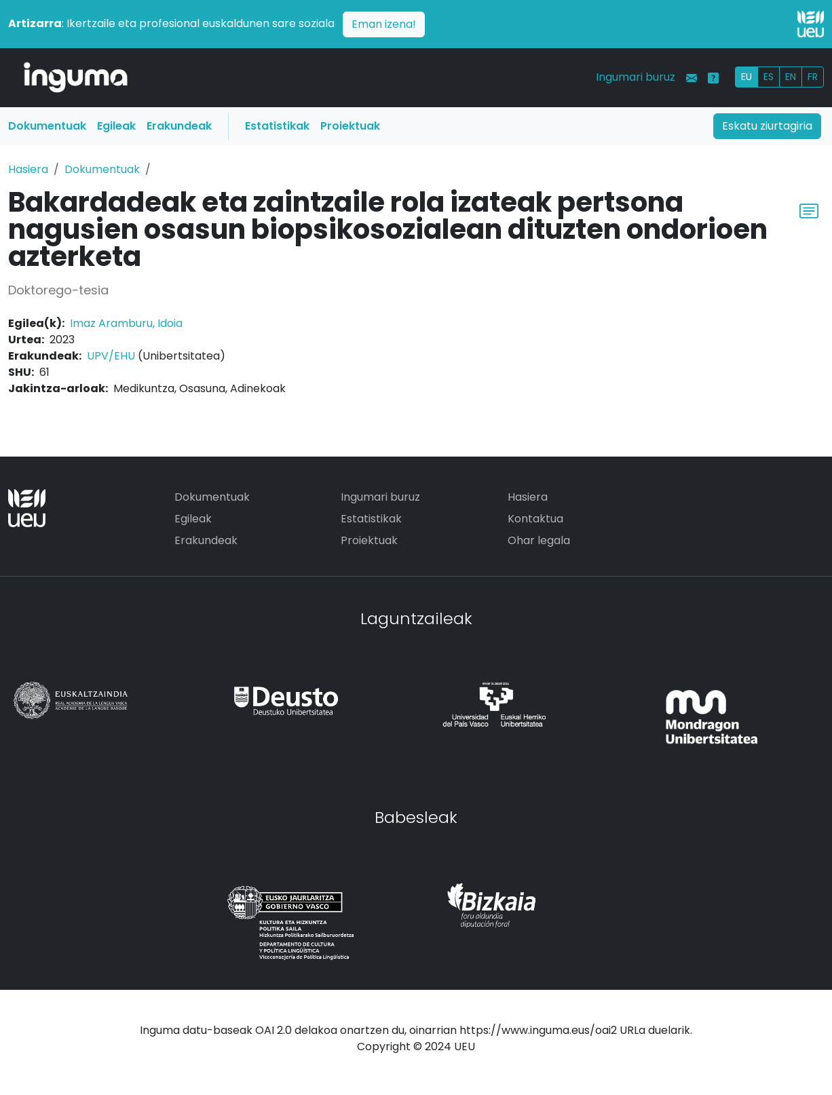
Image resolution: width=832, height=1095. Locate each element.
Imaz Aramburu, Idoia (126, 323)
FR (813, 76)
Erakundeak (179, 126)
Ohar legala (539, 540)
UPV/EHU (111, 356)
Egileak (116, 126)
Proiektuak (350, 126)
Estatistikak (277, 126)
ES (768, 76)
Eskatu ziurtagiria (767, 126)
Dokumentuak (47, 126)
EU (746, 76)
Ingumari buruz (635, 77)
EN (790, 76)
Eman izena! (384, 24)
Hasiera (28, 169)
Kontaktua (535, 518)
